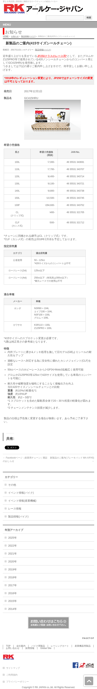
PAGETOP (88, 638)
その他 (12, 484)
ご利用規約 (12, 675)
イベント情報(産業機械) (22, 500)
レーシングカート (60, 646)
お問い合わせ (12, 648)
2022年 (12, 545)
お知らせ (15, 36)
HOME (5, 36)
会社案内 (20, 646)
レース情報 (14, 508)
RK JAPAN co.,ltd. (44, 687)
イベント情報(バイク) (21, 492)
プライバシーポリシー (17, 681)
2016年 (12, 593)
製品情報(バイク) (28, 36)
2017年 (12, 585)
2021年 (12, 553)
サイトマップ (13, 668)
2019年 (12, 569)
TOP (8, 646)
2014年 (12, 608)
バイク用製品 (38, 646)
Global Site (45, 648)
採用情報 (29, 648)
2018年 (12, 577)
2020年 (12, 561)
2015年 (12, 600)
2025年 (12, 537)
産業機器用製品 (83, 646)
